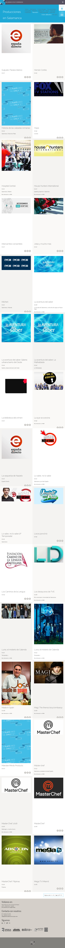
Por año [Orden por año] (55, 14)
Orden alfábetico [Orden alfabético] (46, 14)
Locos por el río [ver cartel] (40, 533)
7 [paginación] (61, 895)
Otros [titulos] (47, 11)
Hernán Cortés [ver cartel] (40, 70)
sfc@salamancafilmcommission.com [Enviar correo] (10, 916)
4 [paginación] (56, 895)
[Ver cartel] (16, 46)
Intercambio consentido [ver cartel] (12, 244)
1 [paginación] (52, 895)
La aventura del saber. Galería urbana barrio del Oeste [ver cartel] (14, 361)
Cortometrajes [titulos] (41, 9)
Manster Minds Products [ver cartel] (12, 765)
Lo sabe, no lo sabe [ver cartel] (42, 475)
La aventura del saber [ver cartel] (43, 302)
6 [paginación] (60, 895)
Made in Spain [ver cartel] (8, 707)
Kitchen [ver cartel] (5, 302)
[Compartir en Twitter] (28, 77)
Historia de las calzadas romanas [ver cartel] (16, 128)
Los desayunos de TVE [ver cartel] (44, 591)
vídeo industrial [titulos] (43, 12)
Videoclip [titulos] (52, 12)
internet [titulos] (34, 11)
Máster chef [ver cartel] (39, 765)
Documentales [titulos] (51, 9)
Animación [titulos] (33, 9)
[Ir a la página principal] (2, 2)
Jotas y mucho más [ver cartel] (42, 244)
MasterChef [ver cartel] (39, 823)
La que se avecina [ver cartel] (42, 417)
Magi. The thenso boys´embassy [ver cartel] (48, 707)
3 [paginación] (55, 895)
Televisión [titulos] (35, 12)
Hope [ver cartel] (36, 128)
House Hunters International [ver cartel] (46, 186)
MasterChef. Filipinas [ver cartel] (11, 881)
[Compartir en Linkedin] (30, 77)
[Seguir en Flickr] (10, 923)
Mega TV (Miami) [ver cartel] (41, 881)
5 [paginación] (58, 895)
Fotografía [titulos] (28, 11)
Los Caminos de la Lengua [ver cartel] (13, 591)
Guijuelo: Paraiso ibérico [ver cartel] (12, 70)
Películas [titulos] (52, 11)
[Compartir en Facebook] (25, 77)
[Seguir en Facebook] (5, 923)
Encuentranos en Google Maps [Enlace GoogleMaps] (8, 907)
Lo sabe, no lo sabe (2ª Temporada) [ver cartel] (11, 534)
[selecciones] (62, 8)
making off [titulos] (41, 11)
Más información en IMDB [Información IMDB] (7, 194)
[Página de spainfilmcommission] (46, 929)
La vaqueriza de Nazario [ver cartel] (12, 475)
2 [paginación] (53, 895)
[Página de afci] (38, 929)
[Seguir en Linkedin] (3, 923)
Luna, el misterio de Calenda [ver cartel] (14, 649)
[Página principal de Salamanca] (7, 929)
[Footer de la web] (33, 942)
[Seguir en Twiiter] (7, 923)
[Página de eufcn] (27, 929)
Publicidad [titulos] (28, 12)
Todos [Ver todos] (27, 9)
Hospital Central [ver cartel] (8, 186)
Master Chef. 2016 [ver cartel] (9, 823)
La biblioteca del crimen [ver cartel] (12, 417)
